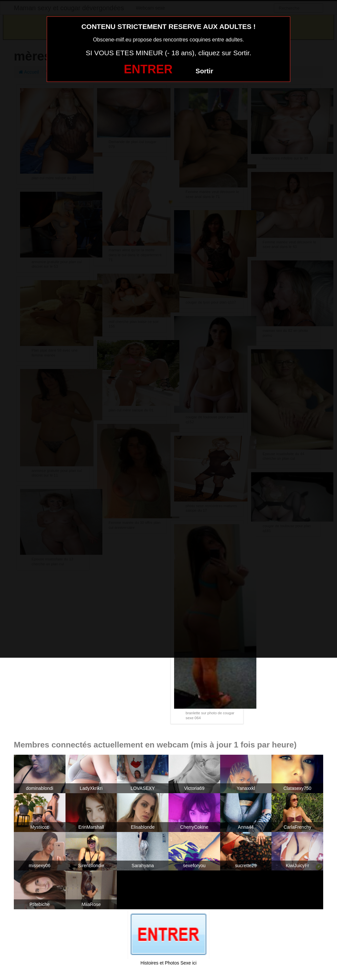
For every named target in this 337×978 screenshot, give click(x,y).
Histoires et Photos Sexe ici (168, 963)
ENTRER (148, 69)
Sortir (204, 71)
